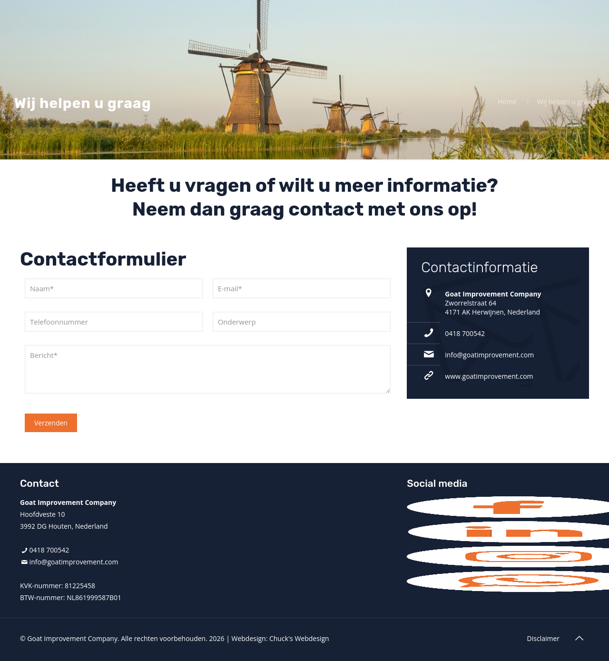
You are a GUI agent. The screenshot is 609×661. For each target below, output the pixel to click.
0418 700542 (465, 333)
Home (507, 101)
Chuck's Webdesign (299, 638)
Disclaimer (543, 638)
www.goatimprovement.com (489, 376)
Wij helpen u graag (566, 101)
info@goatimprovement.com (489, 354)
